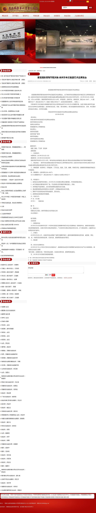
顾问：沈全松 (5, 451)
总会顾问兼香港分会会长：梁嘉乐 (11, 490)
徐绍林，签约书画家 (7, 328)
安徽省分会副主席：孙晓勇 (9, 444)
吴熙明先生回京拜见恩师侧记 (10, 87)
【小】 (87, 81)
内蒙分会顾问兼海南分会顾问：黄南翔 (12, 418)
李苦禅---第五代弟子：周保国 (10, 272)
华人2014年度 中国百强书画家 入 (11, 94)
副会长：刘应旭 (6, 458)
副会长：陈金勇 (6, 393)
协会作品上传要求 (6, 156)
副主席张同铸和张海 (7, 255)
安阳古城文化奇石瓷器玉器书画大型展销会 (43, 257)
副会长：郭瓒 (5, 440)
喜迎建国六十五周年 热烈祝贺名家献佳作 (13, 172)
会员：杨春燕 (5, 433)
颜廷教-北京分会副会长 (8, 310)
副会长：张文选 (6, 455)
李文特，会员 (5, 325)
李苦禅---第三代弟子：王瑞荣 (10, 297)
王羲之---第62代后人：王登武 (10, 268)
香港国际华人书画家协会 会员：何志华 (13, 415)
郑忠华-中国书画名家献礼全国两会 (11, 183)
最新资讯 (39, 70)
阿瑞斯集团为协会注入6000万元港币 (12, 217)
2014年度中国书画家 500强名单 (10, 98)
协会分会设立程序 (6, 210)
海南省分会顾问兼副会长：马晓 (10, 361)
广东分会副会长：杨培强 (8, 396)
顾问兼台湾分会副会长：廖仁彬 (10, 475)
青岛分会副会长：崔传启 (8, 426)
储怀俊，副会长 (6, 347)
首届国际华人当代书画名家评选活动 (12, 101)
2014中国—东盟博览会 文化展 (10, 111)
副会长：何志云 (6, 462)
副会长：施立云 (6, 422)
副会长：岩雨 (5, 429)
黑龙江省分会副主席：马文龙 (10, 382)
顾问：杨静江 (5, 466)
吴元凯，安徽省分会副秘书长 (10, 365)
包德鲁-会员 (5, 307)
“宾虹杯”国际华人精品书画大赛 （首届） (13, 79)
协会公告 (4, 187)
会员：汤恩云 (5, 372)
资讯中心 (26, 16)
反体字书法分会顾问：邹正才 (10, 479)
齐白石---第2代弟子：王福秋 (9, 275)
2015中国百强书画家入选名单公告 (11, 90)
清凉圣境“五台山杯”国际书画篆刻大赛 (12, 115)
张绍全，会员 (5, 332)
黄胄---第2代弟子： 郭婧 (8, 286)
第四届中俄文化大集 (7, 138)
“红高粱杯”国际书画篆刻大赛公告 (11, 118)
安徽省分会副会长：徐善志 (9, 386)
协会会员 (46, 16)
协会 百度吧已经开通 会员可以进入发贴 (13, 221)
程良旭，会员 (5, 339)
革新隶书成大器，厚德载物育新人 (11, 153)
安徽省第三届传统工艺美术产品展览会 (12, 122)
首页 (35, 70)
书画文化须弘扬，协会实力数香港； (12, 203)
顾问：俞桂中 (5, 447)
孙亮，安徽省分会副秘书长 (9, 354)
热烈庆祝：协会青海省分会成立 (10, 176)
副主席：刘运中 (6, 404)
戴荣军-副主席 (5, 314)
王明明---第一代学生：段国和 (10, 294)
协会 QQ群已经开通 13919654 (10, 224)
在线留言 (57, 16)
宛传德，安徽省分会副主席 (9, 358)
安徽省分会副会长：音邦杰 (9, 389)
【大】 (94, 81)
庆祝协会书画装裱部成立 (8, 228)
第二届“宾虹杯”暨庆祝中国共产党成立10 (13, 76)
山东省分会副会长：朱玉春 (9, 369)
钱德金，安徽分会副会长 (8, 350)
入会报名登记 (79, 16)
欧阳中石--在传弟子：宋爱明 (9, 265)
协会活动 (67, 16)
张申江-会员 (5, 318)
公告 (2, 206)
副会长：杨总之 (6, 407)
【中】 (90, 81)
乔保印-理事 (5, 321)
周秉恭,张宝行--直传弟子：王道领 (11, 283)
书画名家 (36, 16)
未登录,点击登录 (68, 279)
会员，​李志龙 (5, 343)
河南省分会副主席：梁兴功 (9, 411)
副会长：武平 (5, 437)
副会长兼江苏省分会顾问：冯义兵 (11, 400)
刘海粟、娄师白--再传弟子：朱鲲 (11, 290)
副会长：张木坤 (6, 483)
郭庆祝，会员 (5, 336)
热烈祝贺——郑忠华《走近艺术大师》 (12, 179)
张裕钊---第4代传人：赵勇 (9, 279)
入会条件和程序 (6, 213)
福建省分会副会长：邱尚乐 (9, 486)
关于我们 (15, 16)
